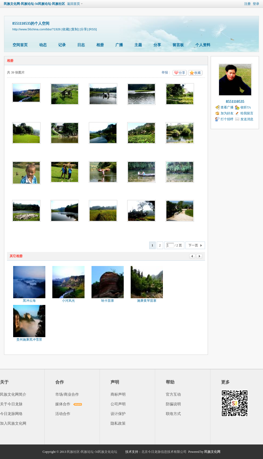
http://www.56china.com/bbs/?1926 (36, 29)
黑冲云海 (29, 301)
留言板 (178, 45)
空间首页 (20, 45)
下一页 (193, 245)
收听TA (245, 107)
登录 (256, 4)
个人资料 (202, 45)
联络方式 (173, 414)
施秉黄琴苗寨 (146, 301)
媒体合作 (62, 404)
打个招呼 (227, 119)
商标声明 (118, 394)
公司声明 (118, 404)
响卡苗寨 (107, 301)
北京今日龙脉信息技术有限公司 (164, 452)
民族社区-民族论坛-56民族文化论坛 (92, 452)
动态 (43, 45)
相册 (100, 45)
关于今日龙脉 (11, 404)
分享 (157, 45)
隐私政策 (118, 423)
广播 (119, 45)
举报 (165, 72)
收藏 (197, 73)
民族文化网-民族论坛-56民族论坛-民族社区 (34, 4)
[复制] (75, 29)
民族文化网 (212, 452)
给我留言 (246, 113)
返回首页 (73, 4)
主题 (138, 45)
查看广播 (227, 107)
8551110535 (235, 102)
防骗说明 (173, 404)
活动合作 (62, 414)
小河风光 (68, 301)
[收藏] (65, 29)
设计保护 (118, 414)
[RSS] (93, 29)
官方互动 (173, 394)
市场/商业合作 (67, 394)
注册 (247, 4)
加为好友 (227, 113)
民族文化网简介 (13, 394)
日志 (81, 45)
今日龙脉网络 (11, 414)
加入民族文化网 (13, 423)
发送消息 (246, 119)
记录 (62, 45)
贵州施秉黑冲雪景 (29, 339)
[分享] (84, 29)
